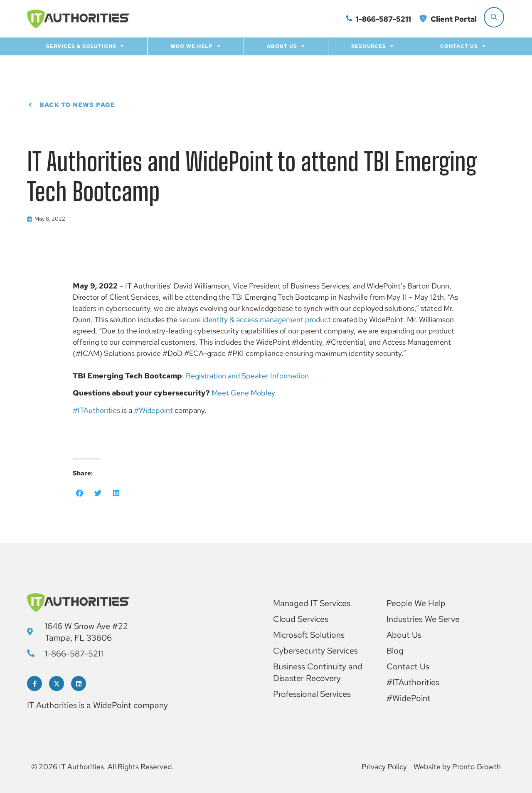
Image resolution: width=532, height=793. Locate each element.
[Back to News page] (30, 105)
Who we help (195, 46)
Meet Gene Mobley (243, 393)
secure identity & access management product (255, 319)
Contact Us (463, 46)
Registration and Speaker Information (247, 375)
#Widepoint (153, 410)
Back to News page (77, 105)
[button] (80, 493)
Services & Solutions (85, 46)
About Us (286, 46)
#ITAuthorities (96, 410)
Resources (372, 46)
